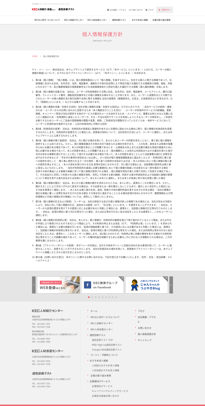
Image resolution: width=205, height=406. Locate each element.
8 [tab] (113, 297)
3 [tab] (96, 297)
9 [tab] (116, 297)
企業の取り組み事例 (161, 19)
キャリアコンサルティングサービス (110, 383)
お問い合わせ (137, 9)
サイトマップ (144, 330)
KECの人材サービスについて (47, 19)
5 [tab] (102, 297)
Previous (34, 284)
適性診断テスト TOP (102, 334)
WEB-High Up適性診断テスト (107, 339)
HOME (35, 56)
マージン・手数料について (103, 349)
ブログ (151, 9)
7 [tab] (109, 297)
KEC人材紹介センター (74, 19)
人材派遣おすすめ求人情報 (105, 363)
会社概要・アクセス (118, 9)
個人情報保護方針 (146, 325)
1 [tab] (89, 297)
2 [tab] (92, 297)
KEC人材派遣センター (97, 19)
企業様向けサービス (102, 378)
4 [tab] (99, 297)
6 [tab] (106, 297)
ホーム (93, 310)
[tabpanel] (58, 284)
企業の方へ (166, 9)
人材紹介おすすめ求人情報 (105, 359)
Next (171, 284)
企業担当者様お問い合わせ (105, 388)
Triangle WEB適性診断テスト (107, 344)
